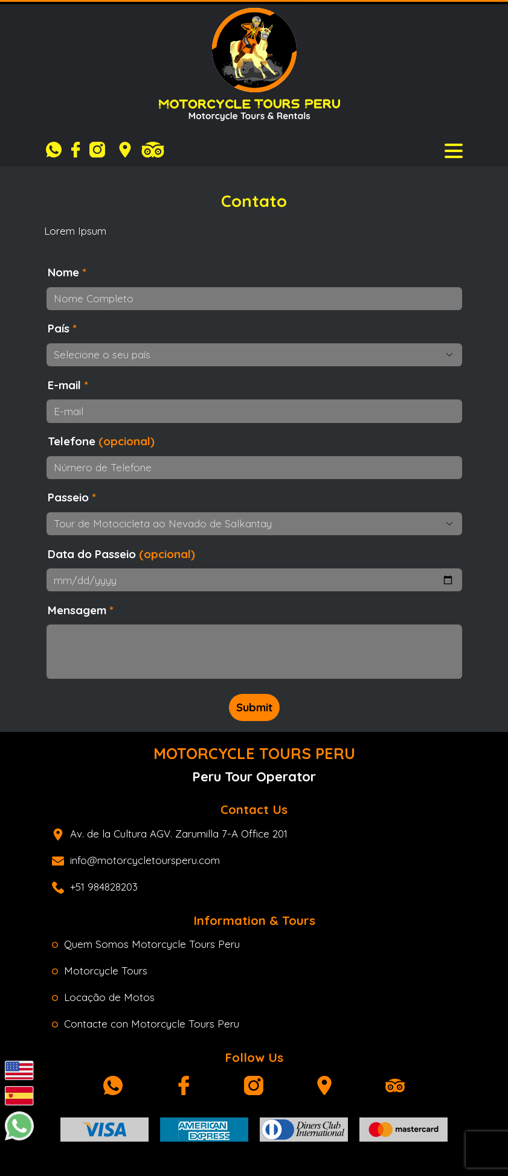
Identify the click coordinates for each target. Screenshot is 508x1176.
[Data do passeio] (254, 579)
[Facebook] (78, 149)
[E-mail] (254, 410)
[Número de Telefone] (254, 467)
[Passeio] (254, 523)
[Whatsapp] (57, 149)
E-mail (68, 385)
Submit (254, 707)
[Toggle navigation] (454, 150)
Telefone (101, 441)
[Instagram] (100, 149)
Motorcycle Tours (99, 970)
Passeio (72, 497)
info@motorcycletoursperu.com (136, 860)
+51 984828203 (95, 886)
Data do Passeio (121, 554)
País (62, 328)
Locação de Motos (103, 997)
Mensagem (81, 610)
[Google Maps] (125, 149)
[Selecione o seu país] (254, 354)
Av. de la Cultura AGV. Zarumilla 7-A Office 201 (170, 833)
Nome (67, 272)
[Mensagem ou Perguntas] (254, 651)
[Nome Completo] (254, 298)
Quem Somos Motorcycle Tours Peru (146, 944)
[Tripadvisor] (153, 149)
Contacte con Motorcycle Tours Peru (145, 1023)
